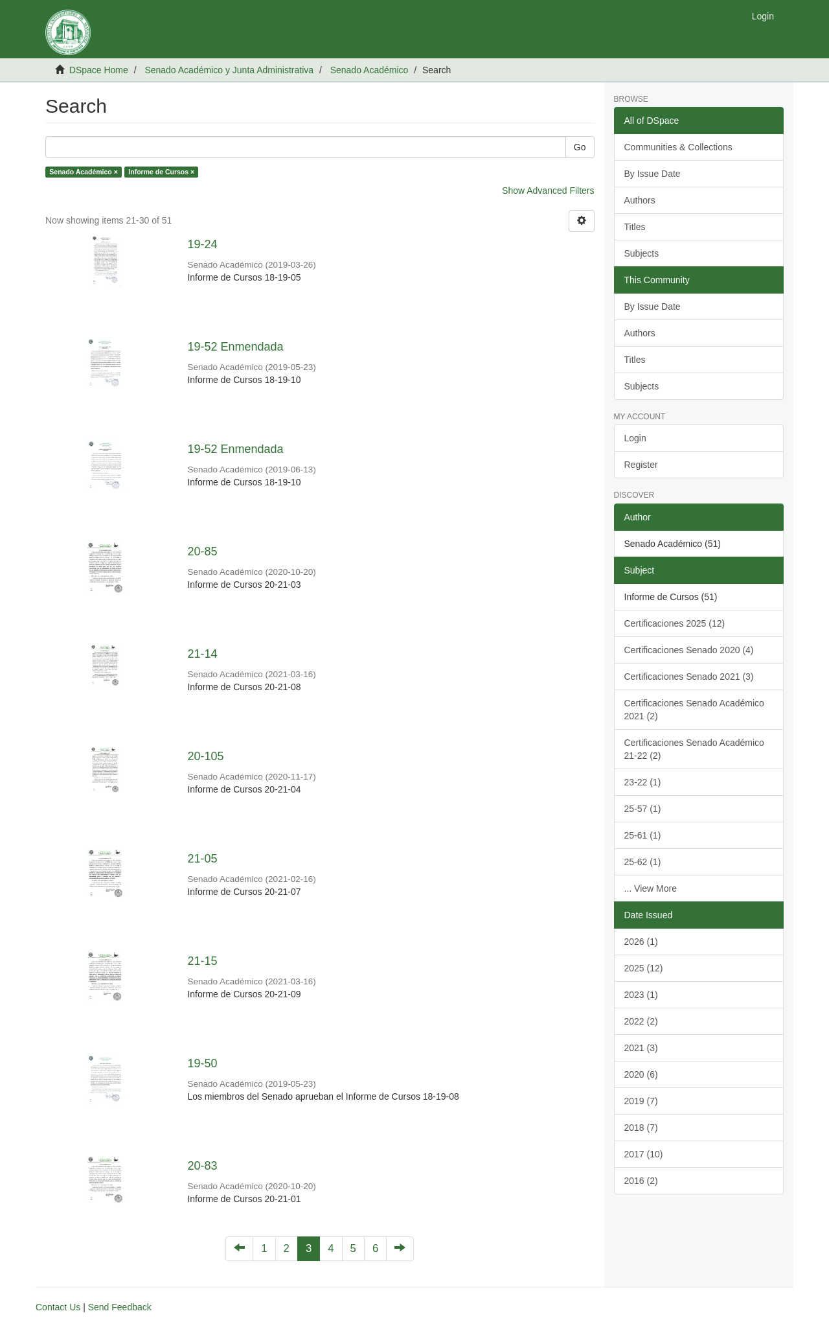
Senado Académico (369, 70)
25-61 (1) (642, 835)
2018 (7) (641, 1127)
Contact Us (58, 1307)
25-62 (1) (642, 862)
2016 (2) (641, 1181)
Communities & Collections (678, 147)
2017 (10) (643, 1154)
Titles (635, 227)
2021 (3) (641, 1048)
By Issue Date (652, 173)
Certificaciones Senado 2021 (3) (689, 676)
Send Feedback (120, 1307)
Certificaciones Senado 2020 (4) (689, 650)
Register (641, 464)
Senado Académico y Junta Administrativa (228, 70)
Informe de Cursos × (161, 172)
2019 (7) (641, 1101)
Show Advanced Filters (548, 190)
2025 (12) (643, 968)
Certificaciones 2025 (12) (674, 623)
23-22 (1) (642, 782)
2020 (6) (641, 1074)
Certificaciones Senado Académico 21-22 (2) (694, 749)
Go (580, 147)
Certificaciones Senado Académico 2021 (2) (694, 709)
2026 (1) (641, 941)
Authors (639, 200)
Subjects (641, 253)
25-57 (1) (642, 809)
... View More (650, 888)
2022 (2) (641, 1021)
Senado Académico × (83, 172)
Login (635, 438)
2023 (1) (641, 995)
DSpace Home (98, 70)
